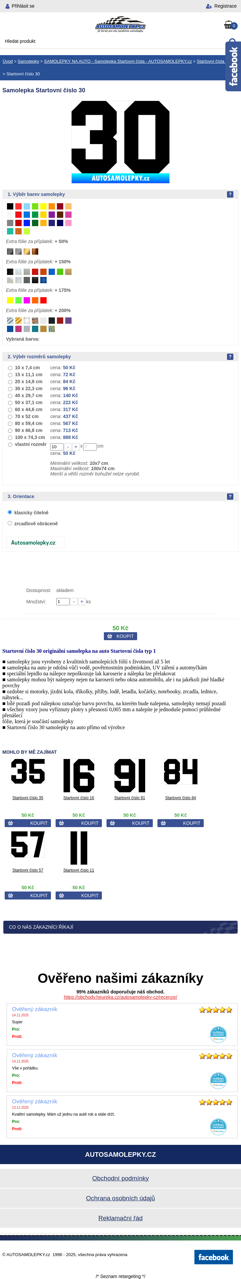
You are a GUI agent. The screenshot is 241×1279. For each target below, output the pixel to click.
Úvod (8, 61)
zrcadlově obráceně (36, 523)
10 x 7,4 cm (27, 367)
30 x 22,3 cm (29, 388)
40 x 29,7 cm (29, 395)
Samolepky (28, 61)
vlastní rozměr (31, 444)
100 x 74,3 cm (30, 437)
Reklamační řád (120, 1218)
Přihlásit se (23, 6)
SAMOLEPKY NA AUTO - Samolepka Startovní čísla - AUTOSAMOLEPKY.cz (118, 61)
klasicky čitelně (31, 512)
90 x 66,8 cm (29, 430)
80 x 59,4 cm (29, 423)
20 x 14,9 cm (29, 381)
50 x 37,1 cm (29, 402)
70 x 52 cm (27, 416)
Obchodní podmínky (120, 1178)
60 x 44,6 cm (29, 409)
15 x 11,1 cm (29, 374)
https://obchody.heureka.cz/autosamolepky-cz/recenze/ (120, 997)
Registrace (225, 6)
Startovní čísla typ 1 (216, 61)
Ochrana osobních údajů (120, 1198)
